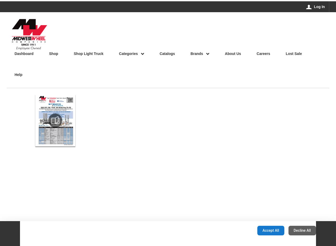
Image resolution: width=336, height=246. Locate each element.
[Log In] (315, 6)
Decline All (302, 230)
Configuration (237, 230)
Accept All (271, 230)
